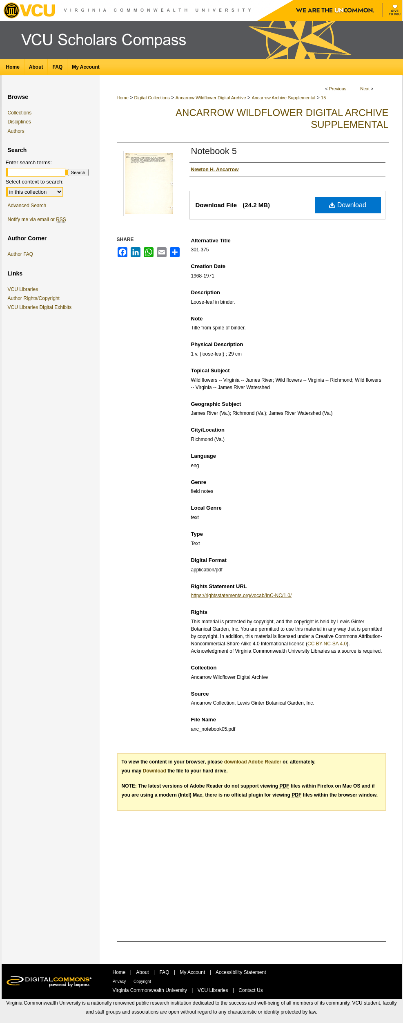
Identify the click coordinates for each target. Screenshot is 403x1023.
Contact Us (250, 990)
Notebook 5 (214, 151)
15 (323, 97)
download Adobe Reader (252, 762)
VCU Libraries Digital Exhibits (41, 307)
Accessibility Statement (241, 972)
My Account (193, 972)
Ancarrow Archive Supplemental (283, 97)
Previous (338, 88)
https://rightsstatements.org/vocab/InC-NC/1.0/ (241, 595)
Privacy (120, 981)
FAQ (164, 972)
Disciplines (19, 122)
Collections (20, 113)
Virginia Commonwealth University (151, 990)
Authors (16, 131)
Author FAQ (20, 254)
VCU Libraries (24, 289)
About (143, 972)
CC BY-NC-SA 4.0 (327, 644)
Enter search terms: (29, 162)
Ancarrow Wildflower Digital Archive (211, 97)
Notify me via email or (37, 219)
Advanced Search (27, 205)
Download (347, 204)
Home (123, 97)
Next (365, 88)
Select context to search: (35, 182)
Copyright (142, 981)
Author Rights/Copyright (35, 298)
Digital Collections (152, 97)
